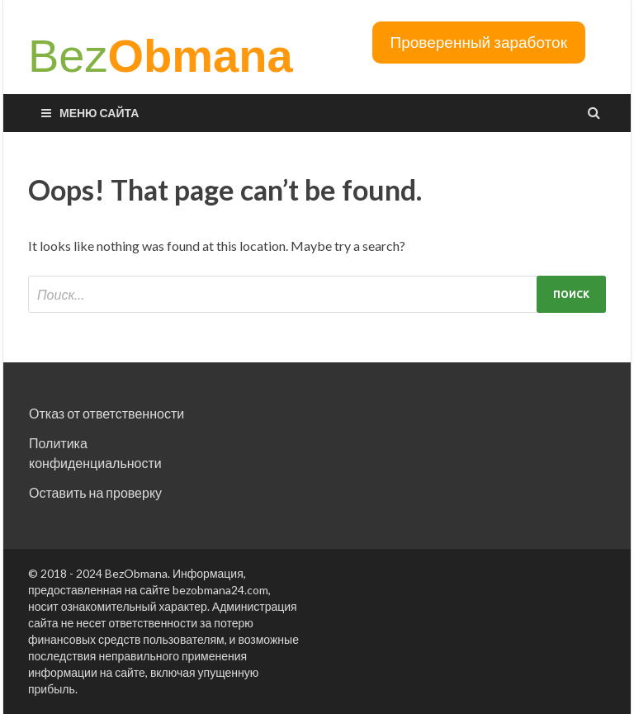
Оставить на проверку (95, 492)
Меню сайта (99, 113)
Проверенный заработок (478, 41)
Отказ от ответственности (106, 413)
